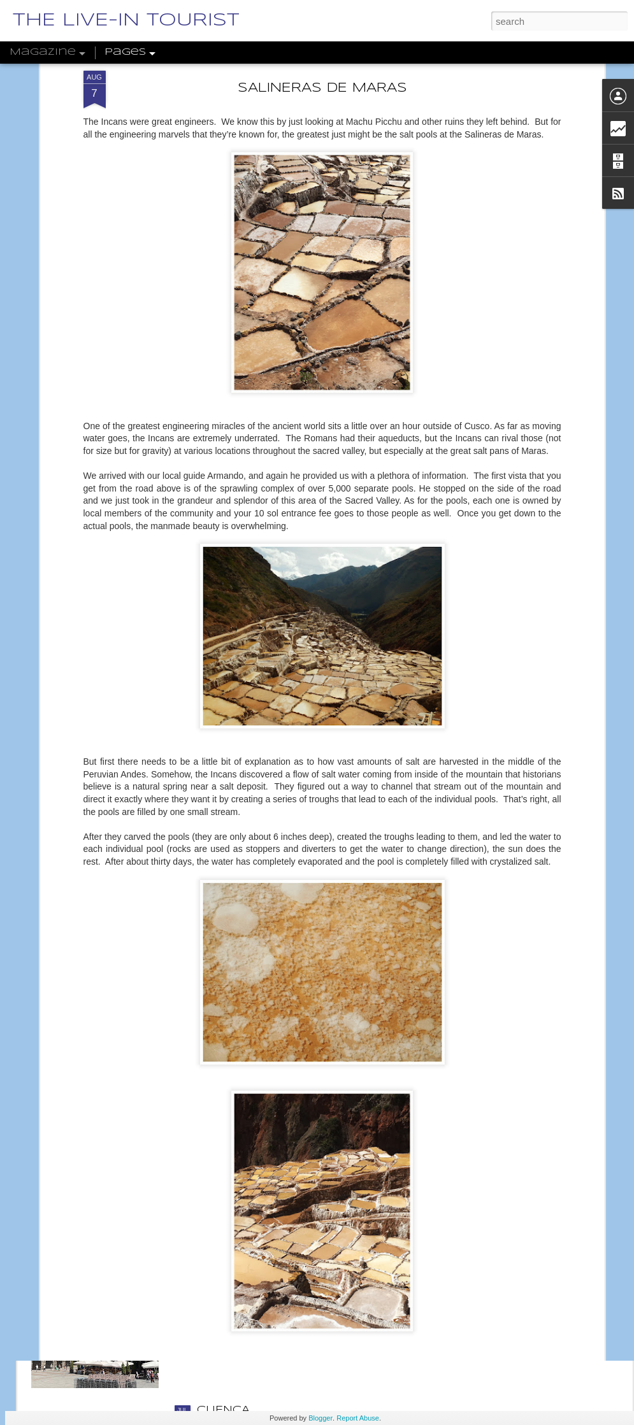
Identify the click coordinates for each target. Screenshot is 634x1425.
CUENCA (223, 1410)
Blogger (320, 1418)
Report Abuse (357, 1418)
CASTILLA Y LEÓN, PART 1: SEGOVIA (303, 1265)
